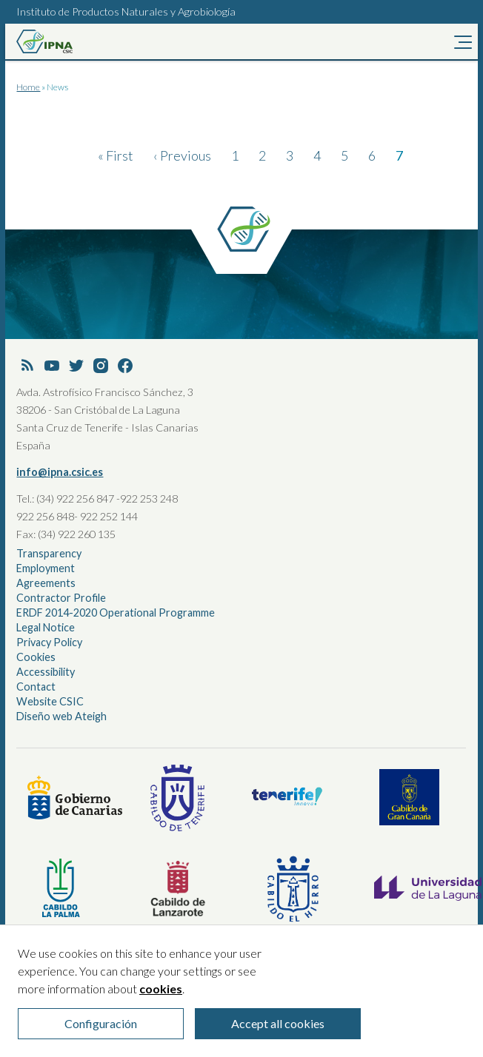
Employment (45, 568)
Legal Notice (45, 627)
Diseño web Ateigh (61, 716)
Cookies (36, 657)
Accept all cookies (277, 1032)
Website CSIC (50, 701)
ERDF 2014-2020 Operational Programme (115, 612)
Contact (36, 686)
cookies (160, 997)
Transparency (48, 553)
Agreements (46, 583)
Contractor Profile (61, 597)
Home (28, 87)
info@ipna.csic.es (59, 472)
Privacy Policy (49, 642)
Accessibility (45, 671)
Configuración (100, 1032)
